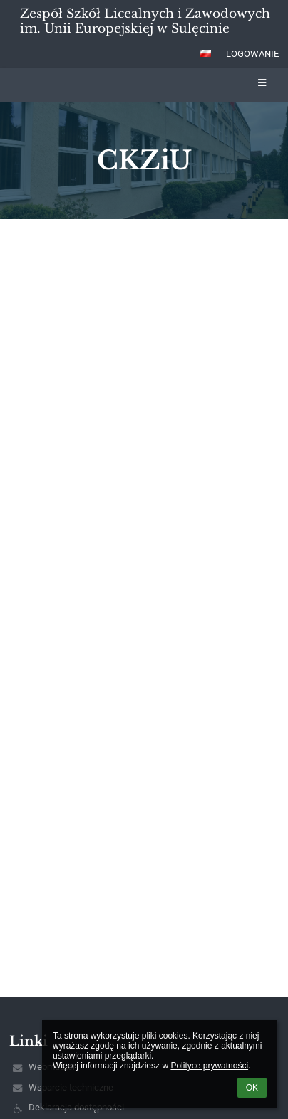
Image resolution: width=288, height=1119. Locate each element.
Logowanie (252, 53)
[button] (205, 53)
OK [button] (252, 1088)
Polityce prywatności (209, 1066)
